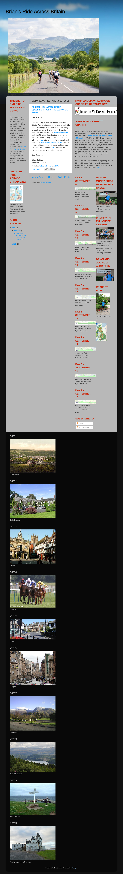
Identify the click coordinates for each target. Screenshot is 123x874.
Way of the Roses (61, 132)
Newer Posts (37, 177)
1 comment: (36, 169)
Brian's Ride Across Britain (35, 11)
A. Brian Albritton (45, 166)
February (17, 231)
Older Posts (64, 177)
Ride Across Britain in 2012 (51, 142)
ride (41, 140)
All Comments (83, 427)
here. (52, 148)
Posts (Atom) (46, 182)
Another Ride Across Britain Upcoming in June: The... (20, 236)
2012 (14, 244)
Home (51, 177)
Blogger (74, 868)
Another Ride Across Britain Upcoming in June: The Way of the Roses (50, 110)
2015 (14, 228)
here (98, 167)
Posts (80, 423)
